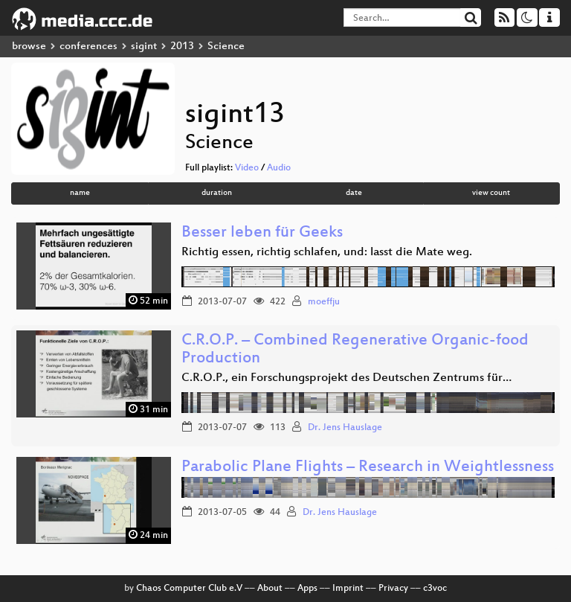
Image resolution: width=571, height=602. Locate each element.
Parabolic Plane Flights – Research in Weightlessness (367, 467)
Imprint (348, 588)
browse (29, 46)
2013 (182, 46)
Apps (307, 588)
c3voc (435, 588)
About (270, 588)
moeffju (324, 302)
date (354, 193)
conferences (88, 46)
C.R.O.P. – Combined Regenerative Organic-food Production (355, 350)
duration (216, 193)
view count (491, 193)
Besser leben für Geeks (262, 233)
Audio (279, 168)
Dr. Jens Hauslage (345, 428)
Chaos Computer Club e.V (189, 588)
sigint (144, 46)
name (80, 193)
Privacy (393, 588)
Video (247, 168)
